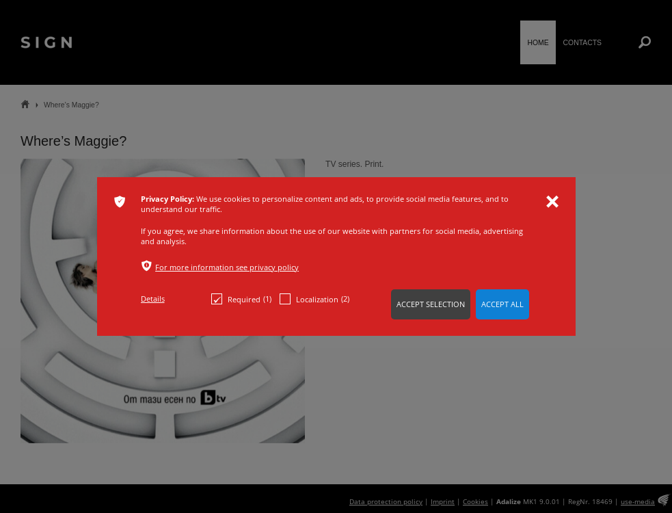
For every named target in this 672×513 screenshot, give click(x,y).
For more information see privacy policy (227, 267)
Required (241, 298)
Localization (314, 298)
